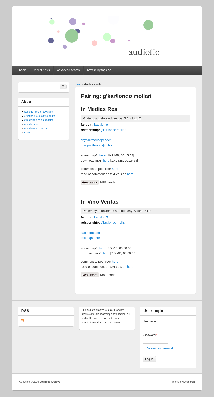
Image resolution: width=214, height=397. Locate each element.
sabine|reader (90, 232)
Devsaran (189, 381)
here (102, 155)
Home (78, 84)
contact (28, 132)
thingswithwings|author (97, 145)
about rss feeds (33, 124)
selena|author (90, 238)
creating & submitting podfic (39, 116)
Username (150, 321)
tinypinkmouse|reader (96, 140)
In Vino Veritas (99, 201)
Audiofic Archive (50, 381)
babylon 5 (101, 124)
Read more (90, 182)
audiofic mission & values (38, 111)
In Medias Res (99, 109)
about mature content (36, 128)
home (23, 70)
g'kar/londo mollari (113, 130)
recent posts (42, 70)
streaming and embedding (39, 120)
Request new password (159, 348)
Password (150, 335)
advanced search (68, 70)
